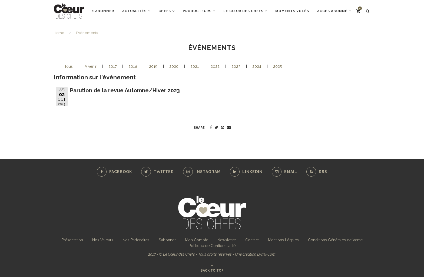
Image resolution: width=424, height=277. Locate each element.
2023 (235, 66)
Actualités (134, 11)
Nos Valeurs (102, 240)
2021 (194, 66)
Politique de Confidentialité (212, 246)
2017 (112, 66)
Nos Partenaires (136, 240)
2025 (277, 66)
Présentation (72, 240)
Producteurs (197, 11)
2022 (215, 66)
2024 (256, 66)
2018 (132, 66)
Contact (252, 240)
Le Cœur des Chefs (243, 11)
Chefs (164, 11)
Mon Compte (196, 240)
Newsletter (226, 240)
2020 (173, 66)
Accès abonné (332, 11)
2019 (153, 66)
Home (59, 33)
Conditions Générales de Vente (335, 240)
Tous (68, 66)
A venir (91, 66)
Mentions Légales (283, 240)
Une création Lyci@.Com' (255, 254)
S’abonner (103, 11)
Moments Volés (292, 11)
